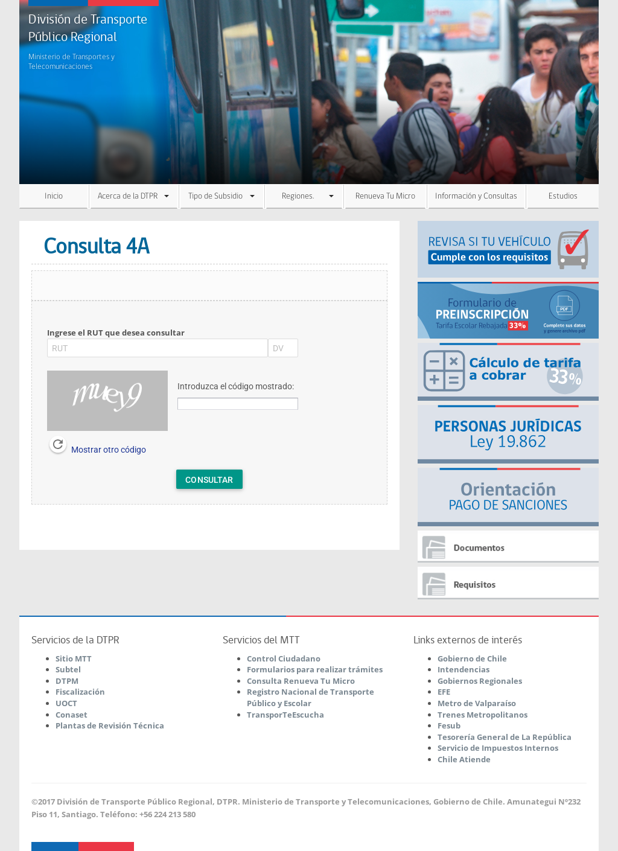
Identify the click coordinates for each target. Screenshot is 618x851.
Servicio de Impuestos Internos (498, 747)
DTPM (67, 680)
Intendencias (463, 669)
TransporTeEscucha (285, 714)
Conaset (72, 714)
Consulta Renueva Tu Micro (301, 680)
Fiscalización (80, 691)
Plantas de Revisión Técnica (110, 725)
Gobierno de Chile (472, 658)
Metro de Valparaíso (477, 703)
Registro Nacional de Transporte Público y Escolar (310, 697)
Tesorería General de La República (505, 736)
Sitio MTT (74, 658)
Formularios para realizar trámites (315, 669)
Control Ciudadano (283, 658)
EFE (444, 691)
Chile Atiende (464, 759)
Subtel (68, 669)
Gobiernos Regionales (480, 680)
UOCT (66, 703)
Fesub (449, 725)
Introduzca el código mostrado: (235, 386)
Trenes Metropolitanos (482, 714)
